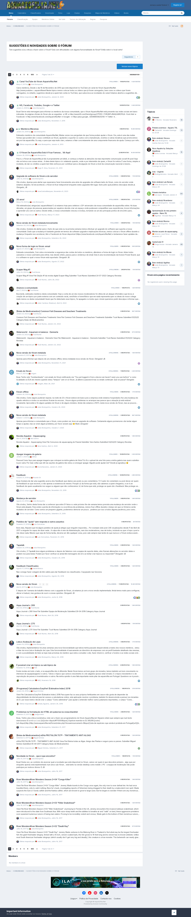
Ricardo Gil (37, 477)
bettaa (34, 457)
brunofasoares (43, 467)
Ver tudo (62, 19)
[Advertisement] (74, 35)
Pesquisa (103, 19)
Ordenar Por (135, 74)
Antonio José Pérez (162, 234)
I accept (177, 912)
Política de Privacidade (89, 898)
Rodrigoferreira (160, 174)
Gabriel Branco (38, 568)
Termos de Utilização (78, 19)
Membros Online (48, 19)
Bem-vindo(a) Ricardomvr (162, 200)
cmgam (33, 373)
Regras (93, 19)
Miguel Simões (38, 691)
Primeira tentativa (159, 192)
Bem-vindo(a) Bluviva (160, 221)
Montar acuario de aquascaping (164, 232)
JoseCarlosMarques (45, 191)
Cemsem (155, 117)
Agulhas (158, 216)
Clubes (77, 13)
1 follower (113, 81)
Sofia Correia (160, 153)
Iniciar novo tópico (130, 66)
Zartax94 (158, 130)
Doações (87, 13)
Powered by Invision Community (95, 904)
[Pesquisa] (154, 13)
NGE (35, 667)
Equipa (34, 19)
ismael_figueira (43, 704)
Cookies (117, 898)
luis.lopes (158, 195)
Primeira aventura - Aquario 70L (164, 128)
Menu (11, 14)
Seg (32, 74)
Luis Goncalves (39, 524)
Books (126, 13)
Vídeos (116, 13)
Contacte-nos (105, 898)
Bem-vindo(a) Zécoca (161, 138)
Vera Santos (34, 438)
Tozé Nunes (42, 215)
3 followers (113, 176)
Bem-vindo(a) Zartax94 (161, 161)
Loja (68, 13)
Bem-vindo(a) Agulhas (161, 263)
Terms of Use (46, 914)
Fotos (60, 13)
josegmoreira (39, 714)
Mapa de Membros (102, 13)
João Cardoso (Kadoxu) (46, 303)
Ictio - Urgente (158, 172)
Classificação (22, 19)
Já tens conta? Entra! (159, 5)
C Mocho (158, 120)
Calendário (22, 13)
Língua (73, 898)
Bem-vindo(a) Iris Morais (162, 252)
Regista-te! (177, 5)
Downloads (49, 13)
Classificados (36, 13)
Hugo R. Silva (42, 168)
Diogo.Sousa (159, 244)
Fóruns (10, 19)
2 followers (114, 269)
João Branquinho (37, 84)
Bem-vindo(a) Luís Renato (162, 182)
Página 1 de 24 (48, 74)
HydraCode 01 (157, 242)
